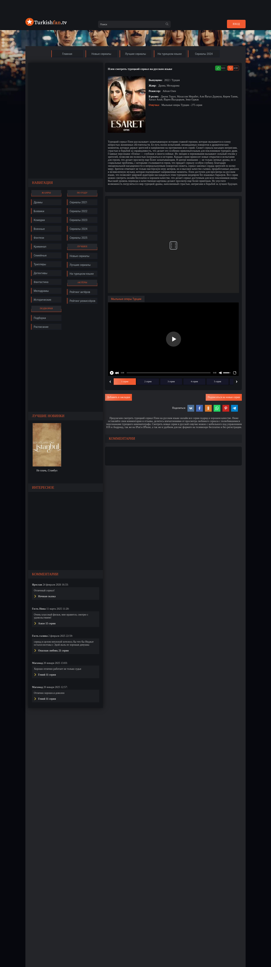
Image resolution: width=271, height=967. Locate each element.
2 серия (147, 381)
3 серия (171, 381)
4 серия (194, 381)
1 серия (124, 381)
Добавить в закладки (118, 397)
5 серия (217, 381)
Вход (236, 24)
